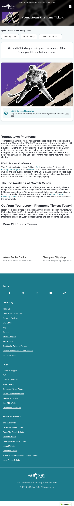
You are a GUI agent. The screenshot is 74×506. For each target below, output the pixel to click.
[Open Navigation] (70, 6)
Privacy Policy (8, 384)
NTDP (31, 169)
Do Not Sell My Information (13, 394)
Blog (4, 327)
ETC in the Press (9, 355)
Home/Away (29, 37)
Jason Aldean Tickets (11, 460)
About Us (6, 309)
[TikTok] (64, 293)
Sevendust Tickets (10, 451)
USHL (37, 167)
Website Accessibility (11, 398)
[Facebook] (9, 293)
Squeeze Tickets (9, 437)
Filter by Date (10, 37)
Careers (6, 332)
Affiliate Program (9, 337)
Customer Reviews (10, 318)
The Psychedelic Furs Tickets (14, 441)
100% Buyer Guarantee (12, 313)
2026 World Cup (9, 423)
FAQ (4, 375)
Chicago (5, 169)
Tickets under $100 (50, 37)
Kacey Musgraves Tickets (13, 427)
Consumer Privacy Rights (13, 389)
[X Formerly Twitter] (23, 293)
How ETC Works (9, 403)
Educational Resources (12, 408)
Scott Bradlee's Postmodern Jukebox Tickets (21, 455)
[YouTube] (51, 293)
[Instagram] (37, 293)
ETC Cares (7, 323)
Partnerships (8, 341)
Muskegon (15, 169)
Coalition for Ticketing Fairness (15, 346)
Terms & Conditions (10, 380)
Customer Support (10, 370)
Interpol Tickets (9, 446)
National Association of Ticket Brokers (18, 351)
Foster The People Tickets (13, 432)
